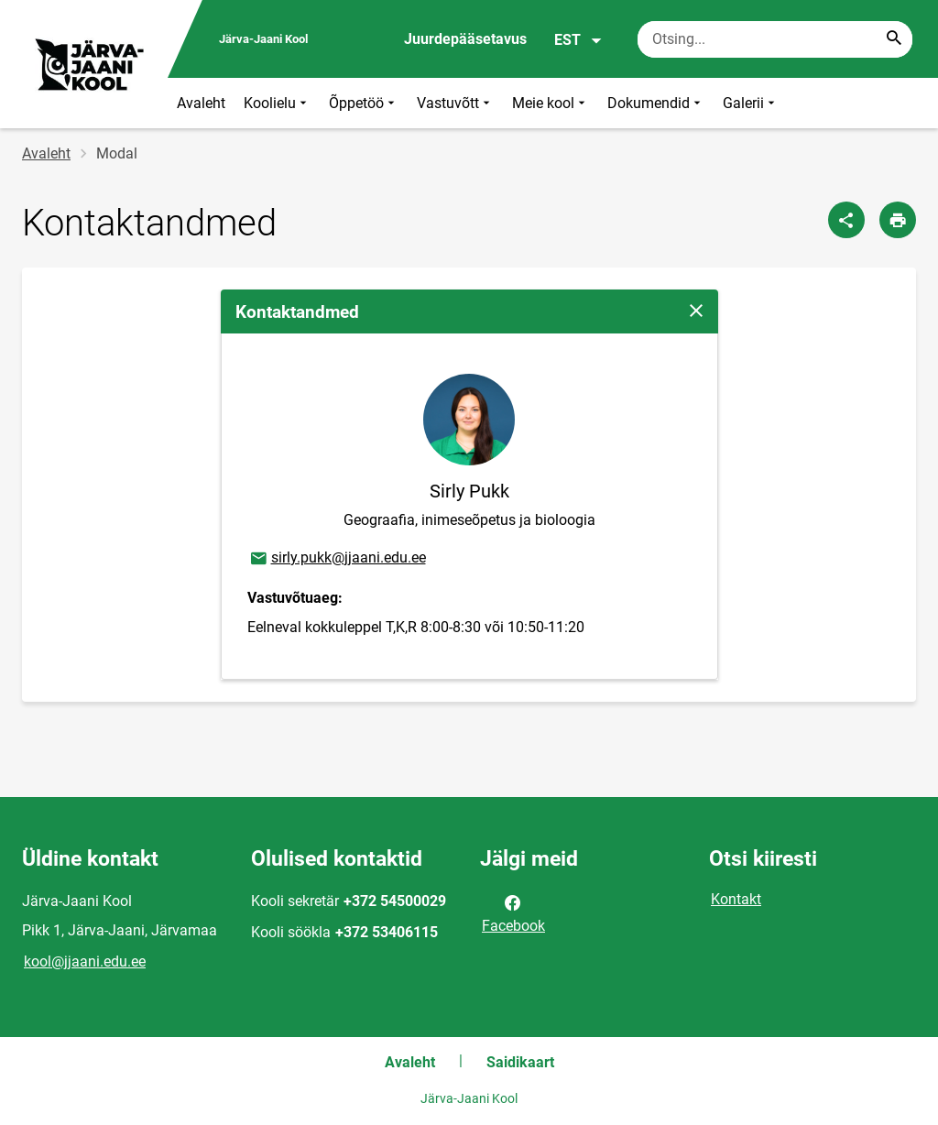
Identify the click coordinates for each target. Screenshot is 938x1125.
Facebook (513, 912)
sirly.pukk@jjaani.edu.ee (337, 559)
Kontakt (736, 899)
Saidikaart (520, 1062)
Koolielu (277, 103)
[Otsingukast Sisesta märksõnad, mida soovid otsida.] (775, 39)
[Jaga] (846, 220)
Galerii (751, 103)
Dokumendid (655, 103)
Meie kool (550, 103)
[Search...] (894, 39)
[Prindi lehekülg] (897, 220)
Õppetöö (363, 103)
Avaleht (201, 103)
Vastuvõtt (455, 103)
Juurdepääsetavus (465, 39)
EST (578, 40)
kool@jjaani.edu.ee (85, 961)
